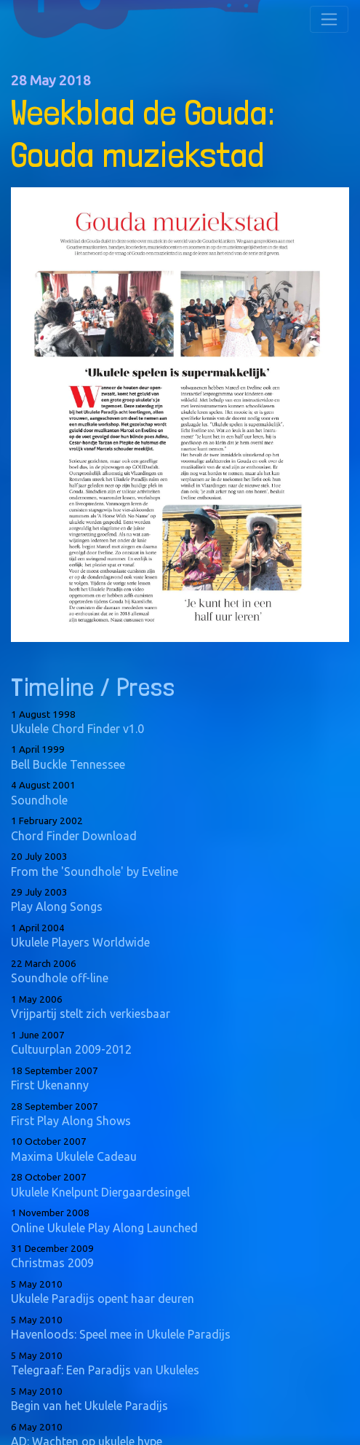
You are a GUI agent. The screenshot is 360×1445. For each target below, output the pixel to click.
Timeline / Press (93, 687)
